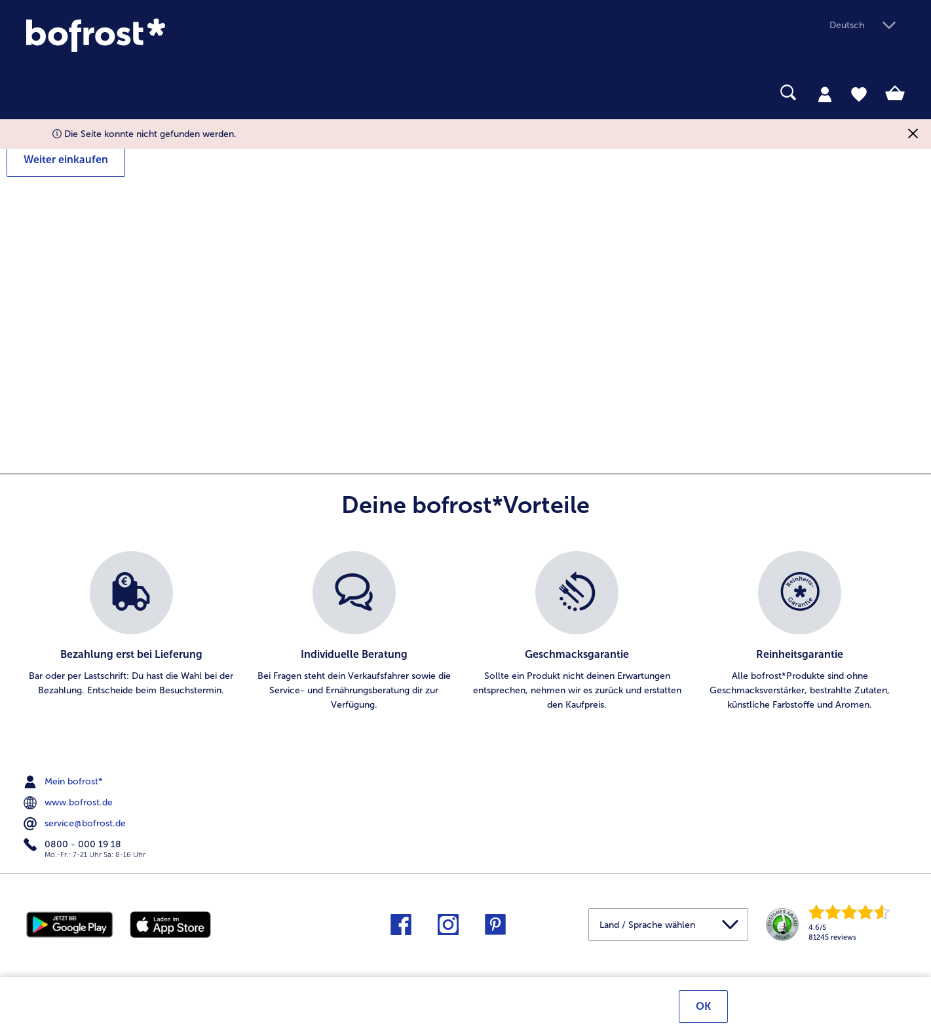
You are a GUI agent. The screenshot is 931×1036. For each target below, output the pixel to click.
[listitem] (131, 631)
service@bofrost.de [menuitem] (76, 823)
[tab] (825, 94)
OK (703, 1008)
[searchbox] (35, 93)
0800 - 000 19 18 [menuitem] (73, 844)
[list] (465, 631)
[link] (158, 35)
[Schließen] (913, 134)
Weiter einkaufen (66, 159)
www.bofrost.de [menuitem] (69, 802)
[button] (867, 26)
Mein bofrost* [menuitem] (64, 781)
